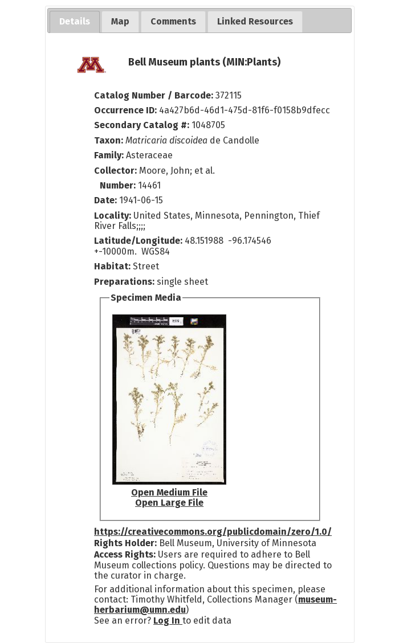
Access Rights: (125, 554)
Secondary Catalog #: (141, 125)
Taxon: (108, 140)
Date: (105, 200)
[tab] (75, 22)
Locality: (112, 215)
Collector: (116, 170)
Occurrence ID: (126, 110)
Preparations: (124, 281)
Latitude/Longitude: (138, 240)
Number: (119, 185)
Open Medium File (169, 492)
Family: (109, 155)
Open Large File (169, 502)
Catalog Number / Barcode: (154, 95)
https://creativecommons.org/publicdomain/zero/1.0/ (213, 531)
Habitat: (113, 266)
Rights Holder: (125, 543)
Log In (167, 620)
